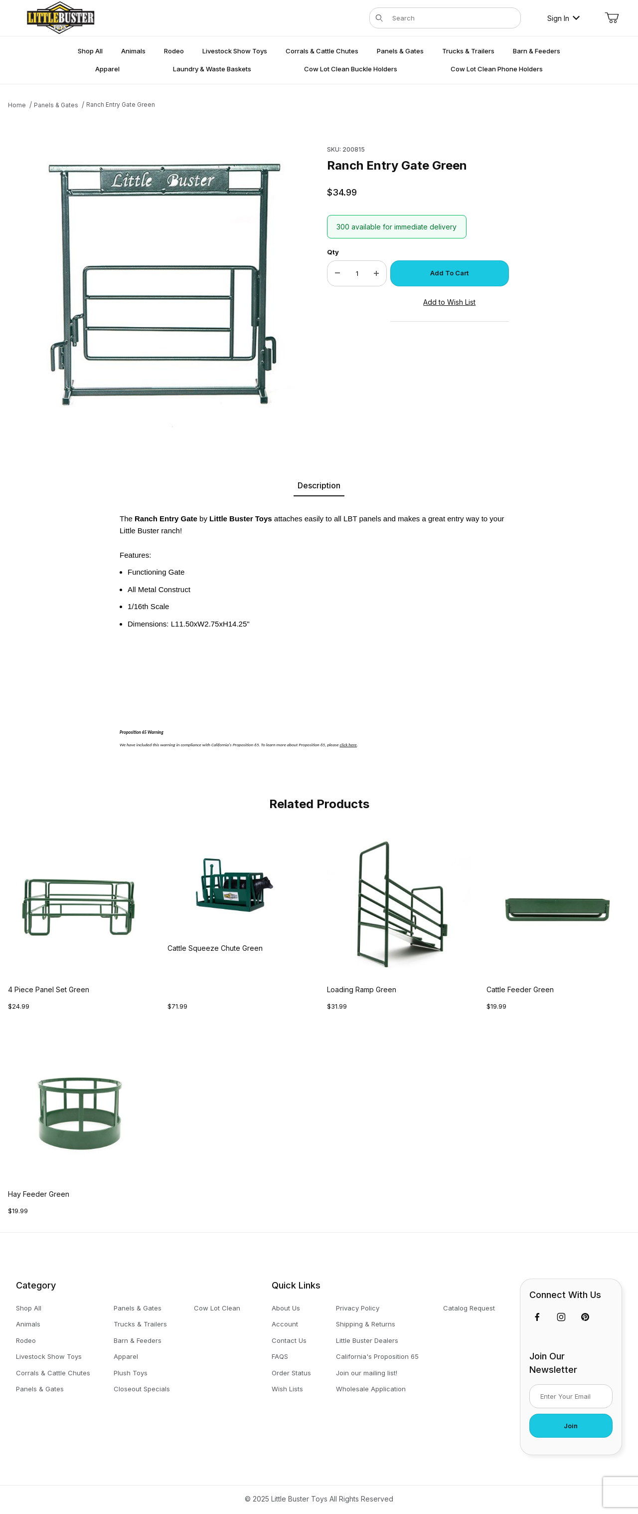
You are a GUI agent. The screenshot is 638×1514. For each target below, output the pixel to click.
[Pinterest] (585, 1317)
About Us (286, 1308)
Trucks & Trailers (140, 1324)
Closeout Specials (142, 1389)
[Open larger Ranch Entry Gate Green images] (162, 285)
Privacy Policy (357, 1308)
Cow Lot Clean (217, 1308)
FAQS (280, 1356)
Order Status (291, 1373)
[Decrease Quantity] (337, 273)
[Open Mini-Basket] (611, 17)
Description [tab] (319, 485)
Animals (28, 1324)
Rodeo (26, 1340)
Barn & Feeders (137, 1340)
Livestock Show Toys (49, 1356)
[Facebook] (537, 1317)
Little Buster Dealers (367, 1340)
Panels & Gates (40, 1389)
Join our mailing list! (366, 1373)
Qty (333, 252)
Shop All (28, 1308)
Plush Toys (131, 1373)
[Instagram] (561, 1317)
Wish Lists (287, 1389)
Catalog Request (469, 1308)
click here (348, 744)
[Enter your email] (571, 1396)
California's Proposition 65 (377, 1356)
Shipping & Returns (365, 1324)
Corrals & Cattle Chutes (53, 1373)
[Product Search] (453, 18)
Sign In (563, 18)
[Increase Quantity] (376, 273)
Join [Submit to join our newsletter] (571, 1426)
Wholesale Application (371, 1389)
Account (285, 1324)
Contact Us (289, 1340)
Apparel (126, 1356)
